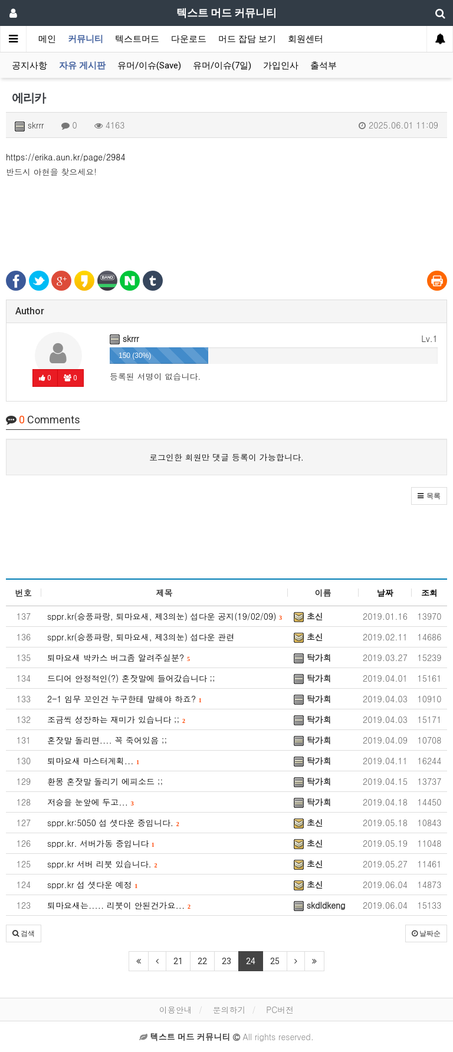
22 (202, 961)
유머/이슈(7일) (222, 65)
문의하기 (228, 1009)
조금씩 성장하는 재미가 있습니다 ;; (116, 719)
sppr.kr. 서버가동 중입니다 (101, 843)
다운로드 (188, 39)
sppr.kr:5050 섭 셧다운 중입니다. (113, 823)
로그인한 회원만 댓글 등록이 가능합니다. (226, 457)
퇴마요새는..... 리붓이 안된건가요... (119, 905)
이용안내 (175, 1009)
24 (250, 961)
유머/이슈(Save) (149, 65)
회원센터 (305, 39)
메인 (47, 39)
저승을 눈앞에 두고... (90, 802)
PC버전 (280, 1009)
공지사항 (29, 65)
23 (226, 961)
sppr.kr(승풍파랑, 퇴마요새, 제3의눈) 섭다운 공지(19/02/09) (164, 616)
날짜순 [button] (426, 933)
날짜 (385, 593)
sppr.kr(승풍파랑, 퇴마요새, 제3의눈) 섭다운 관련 (140, 637)
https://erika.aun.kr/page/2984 (66, 157)
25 (275, 961)
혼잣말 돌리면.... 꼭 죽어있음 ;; (107, 740)
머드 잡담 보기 (247, 39)
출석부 (323, 65)
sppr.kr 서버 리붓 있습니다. (102, 864)
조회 (429, 593)
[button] (429, 496)
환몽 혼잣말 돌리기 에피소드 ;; (105, 781)
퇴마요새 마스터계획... (93, 761)
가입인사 (280, 65)
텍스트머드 (137, 39)
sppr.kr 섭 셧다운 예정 (92, 884)
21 (178, 961)
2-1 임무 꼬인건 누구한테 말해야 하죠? (124, 699)
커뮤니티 (85, 39)
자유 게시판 (82, 65)
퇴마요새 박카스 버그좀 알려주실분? (118, 657)
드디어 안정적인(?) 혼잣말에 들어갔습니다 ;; (131, 678)
